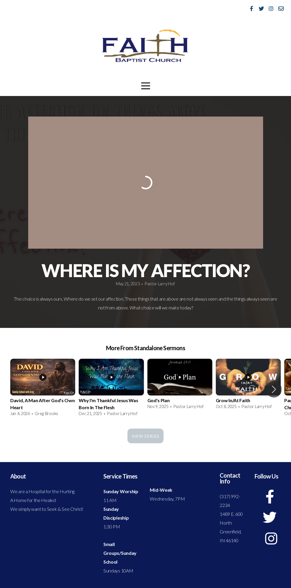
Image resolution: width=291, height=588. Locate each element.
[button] (274, 389)
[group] (42, 389)
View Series (145, 436)
